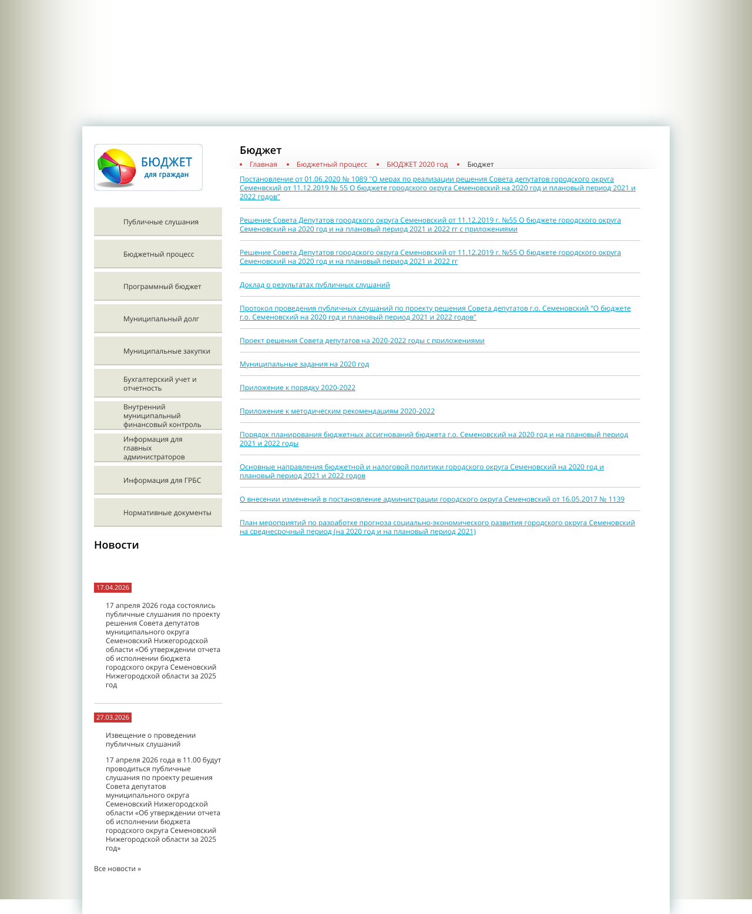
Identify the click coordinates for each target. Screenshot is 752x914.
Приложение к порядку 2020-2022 (297, 387)
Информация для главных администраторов (154, 448)
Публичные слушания (161, 222)
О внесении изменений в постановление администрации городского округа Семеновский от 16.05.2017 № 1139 (432, 499)
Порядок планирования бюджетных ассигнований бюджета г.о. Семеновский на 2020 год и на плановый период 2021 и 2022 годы (434, 438)
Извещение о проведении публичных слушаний (151, 739)
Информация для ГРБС (162, 480)
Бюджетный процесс (158, 254)
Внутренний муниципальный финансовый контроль (162, 415)
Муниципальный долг (161, 319)
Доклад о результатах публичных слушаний (315, 285)
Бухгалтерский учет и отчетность (160, 383)
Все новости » (117, 868)
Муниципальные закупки (166, 351)
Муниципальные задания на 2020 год (304, 364)
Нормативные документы (167, 513)
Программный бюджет (162, 286)
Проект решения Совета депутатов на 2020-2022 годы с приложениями (362, 340)
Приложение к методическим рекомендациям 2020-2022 (337, 411)
